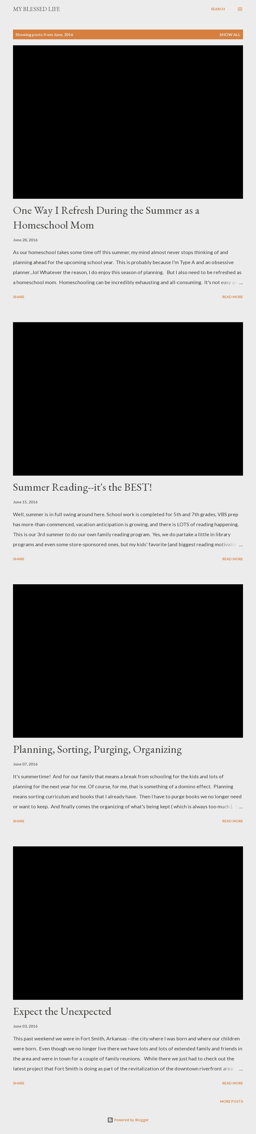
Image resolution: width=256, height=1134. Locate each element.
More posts (231, 1101)
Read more (232, 297)
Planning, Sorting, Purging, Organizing (97, 749)
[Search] (218, 9)
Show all (230, 34)
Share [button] (18, 297)
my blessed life (36, 9)
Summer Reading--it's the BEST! (82, 487)
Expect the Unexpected (62, 1011)
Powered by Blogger (128, 1119)
